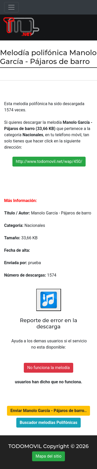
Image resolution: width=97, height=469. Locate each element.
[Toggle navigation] (11, 7)
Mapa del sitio (48, 456)
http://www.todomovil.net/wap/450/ (49, 161)
